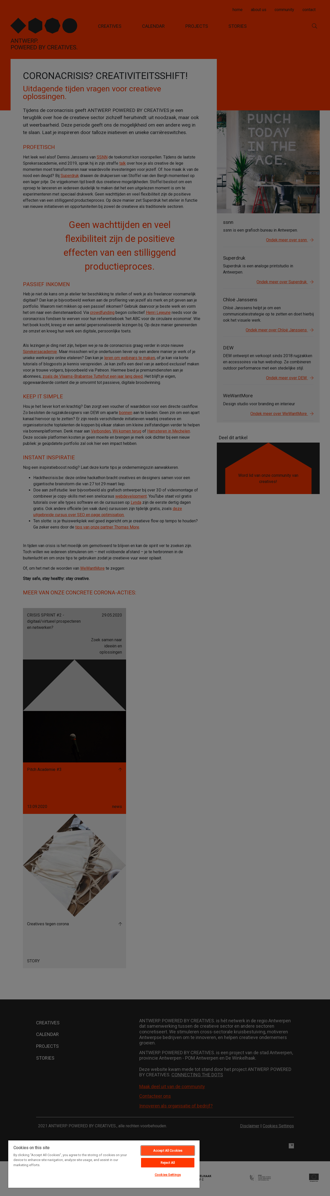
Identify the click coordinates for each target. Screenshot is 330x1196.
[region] (104, 1164)
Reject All (168, 1163)
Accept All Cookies (167, 1151)
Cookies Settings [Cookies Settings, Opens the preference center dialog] (168, 1175)
